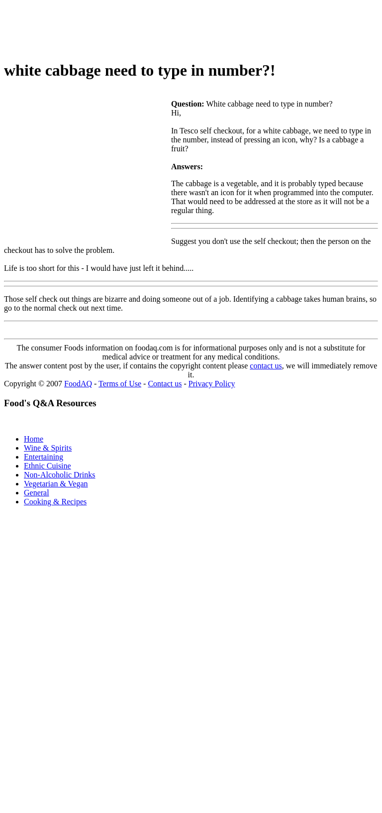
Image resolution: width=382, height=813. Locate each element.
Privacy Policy (212, 383)
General (36, 492)
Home (33, 439)
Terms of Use (119, 383)
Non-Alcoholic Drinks (60, 474)
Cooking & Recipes (55, 501)
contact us (266, 365)
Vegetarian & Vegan (56, 483)
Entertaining (43, 457)
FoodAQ (78, 383)
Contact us (165, 383)
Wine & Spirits (48, 448)
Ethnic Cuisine (47, 466)
